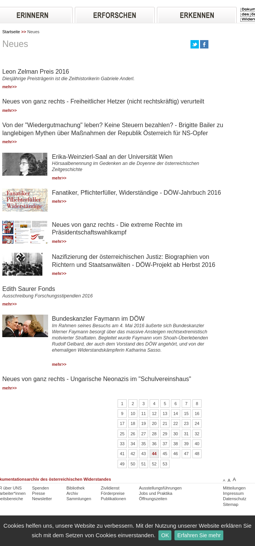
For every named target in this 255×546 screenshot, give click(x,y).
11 (143, 413)
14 (175, 413)
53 (165, 464)
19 (143, 423)
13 (165, 413)
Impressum (233, 493)
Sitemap (230, 504)
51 (143, 464)
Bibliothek (75, 488)
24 (197, 423)
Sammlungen (78, 498)
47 (186, 453)
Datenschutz (234, 498)
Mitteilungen (234, 488)
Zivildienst (110, 488)
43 (143, 453)
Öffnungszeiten (153, 498)
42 (133, 453)
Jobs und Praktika (155, 493)
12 (154, 413)
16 (197, 413)
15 (186, 413)
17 (122, 423)
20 (154, 423)
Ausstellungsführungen (160, 488)
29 (165, 433)
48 (197, 453)
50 (133, 464)
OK (165, 535)
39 (186, 443)
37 (165, 443)
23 (186, 423)
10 (133, 413)
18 (133, 423)
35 (143, 443)
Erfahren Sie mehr (199, 535)
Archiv (72, 493)
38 (175, 443)
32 (197, 433)
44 (154, 453)
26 (133, 433)
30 (175, 433)
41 (122, 453)
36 (154, 443)
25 (122, 433)
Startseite (11, 31)
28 (154, 433)
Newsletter (42, 498)
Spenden (40, 488)
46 (175, 453)
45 (165, 453)
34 (133, 443)
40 (197, 443)
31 (186, 433)
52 (154, 464)
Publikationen (113, 498)
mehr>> (9, 87)
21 (165, 423)
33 (122, 443)
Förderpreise (112, 493)
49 (122, 464)
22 (175, 423)
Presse (38, 493)
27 (143, 433)
